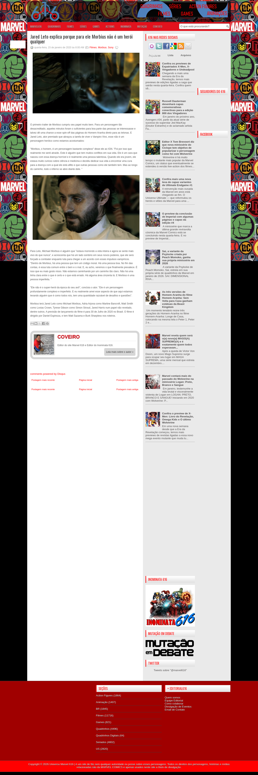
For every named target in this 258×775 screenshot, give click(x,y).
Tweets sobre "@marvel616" (170, 670)
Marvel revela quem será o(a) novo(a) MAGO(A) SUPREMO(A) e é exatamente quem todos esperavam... (177, 341)
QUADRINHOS (54, 26)
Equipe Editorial (174, 700)
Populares (154, 55)
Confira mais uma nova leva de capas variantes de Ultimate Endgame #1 (177, 182)
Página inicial (85, 380)
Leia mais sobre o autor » (119, 352)
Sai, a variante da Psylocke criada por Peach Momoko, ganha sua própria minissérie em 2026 (178, 257)
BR (98, 708)
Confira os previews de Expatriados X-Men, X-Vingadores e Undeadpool (178, 66)
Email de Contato (175, 709)
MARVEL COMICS (112, 767)
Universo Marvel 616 (61, 764)
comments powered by (47, 373)
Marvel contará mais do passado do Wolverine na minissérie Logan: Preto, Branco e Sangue (178, 380)
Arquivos (186, 55)
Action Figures (104, 695)
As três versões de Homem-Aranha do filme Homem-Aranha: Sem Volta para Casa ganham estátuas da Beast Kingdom (177, 299)
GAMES (96, 26)
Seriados (101, 742)
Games (100, 722)
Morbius (102, 47)
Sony (110, 47)
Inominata (126, 26)
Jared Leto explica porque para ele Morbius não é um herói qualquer (81, 39)
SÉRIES (83, 26)
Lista (170, 55)
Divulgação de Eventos (178, 706)
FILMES (70, 26)
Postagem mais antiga (127, 380)
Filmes (93, 47)
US (98, 748)
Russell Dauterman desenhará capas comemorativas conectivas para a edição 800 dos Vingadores (177, 107)
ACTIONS (110, 26)
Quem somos (172, 697)
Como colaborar (174, 703)
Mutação (142, 26)
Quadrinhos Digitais (107, 735)
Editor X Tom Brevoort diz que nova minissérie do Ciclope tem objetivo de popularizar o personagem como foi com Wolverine (178, 147)
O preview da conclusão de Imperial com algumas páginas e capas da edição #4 (177, 218)
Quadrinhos (102, 728)
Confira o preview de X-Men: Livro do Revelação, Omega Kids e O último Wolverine (178, 418)
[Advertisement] (170, 512)
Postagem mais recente (43, 380)
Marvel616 (36, 26)
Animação (102, 702)
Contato (157, 26)
